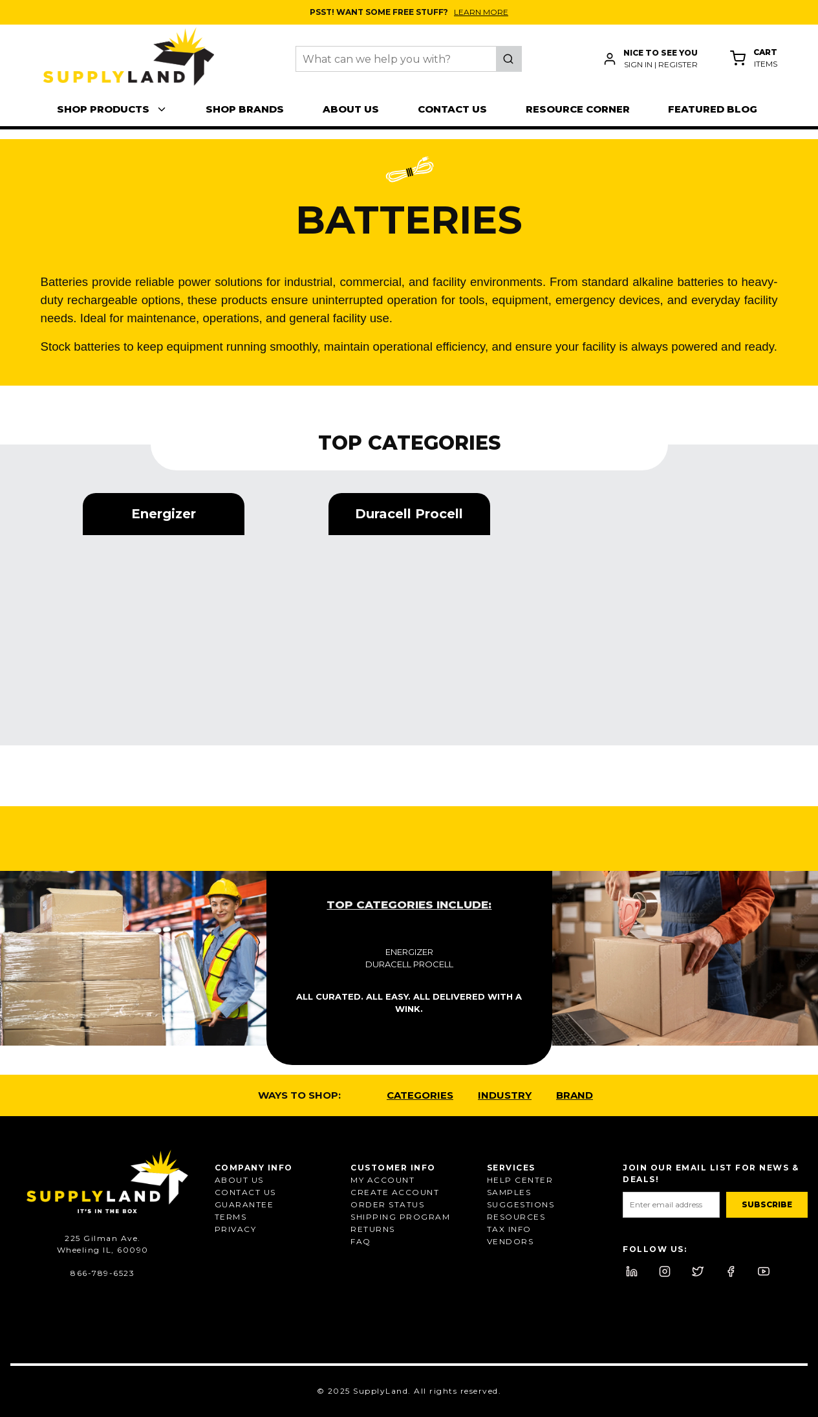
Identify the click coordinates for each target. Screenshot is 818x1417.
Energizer (409, 952)
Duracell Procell (409, 964)
